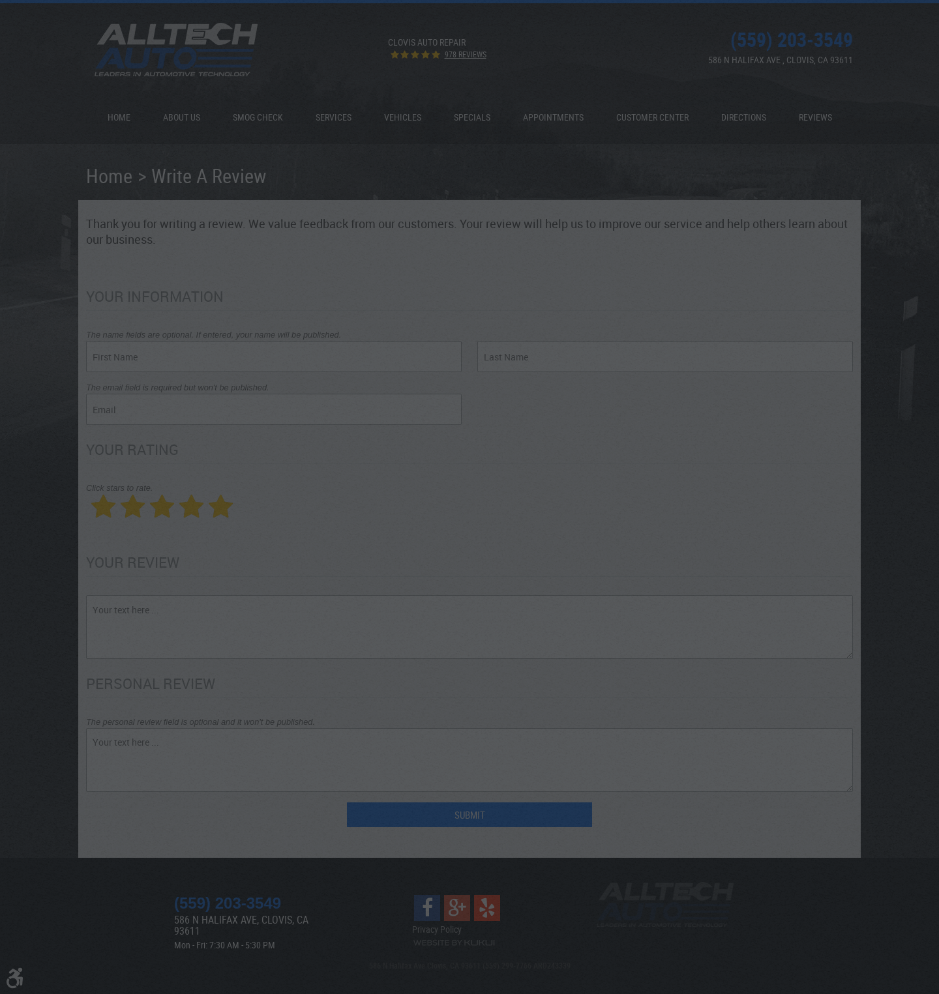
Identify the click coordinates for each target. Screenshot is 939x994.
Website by (454, 943)
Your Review (132, 562)
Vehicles (402, 117)
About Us (181, 117)
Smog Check (258, 117)
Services (333, 117)
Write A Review (209, 175)
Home (119, 117)
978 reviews (465, 54)
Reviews (815, 117)
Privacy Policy (437, 929)
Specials (472, 117)
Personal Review (150, 683)
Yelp (487, 908)
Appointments (553, 117)
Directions (743, 117)
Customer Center (652, 117)
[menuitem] (119, 117)
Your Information (155, 296)
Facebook (427, 908)
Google (457, 908)
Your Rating (132, 449)
